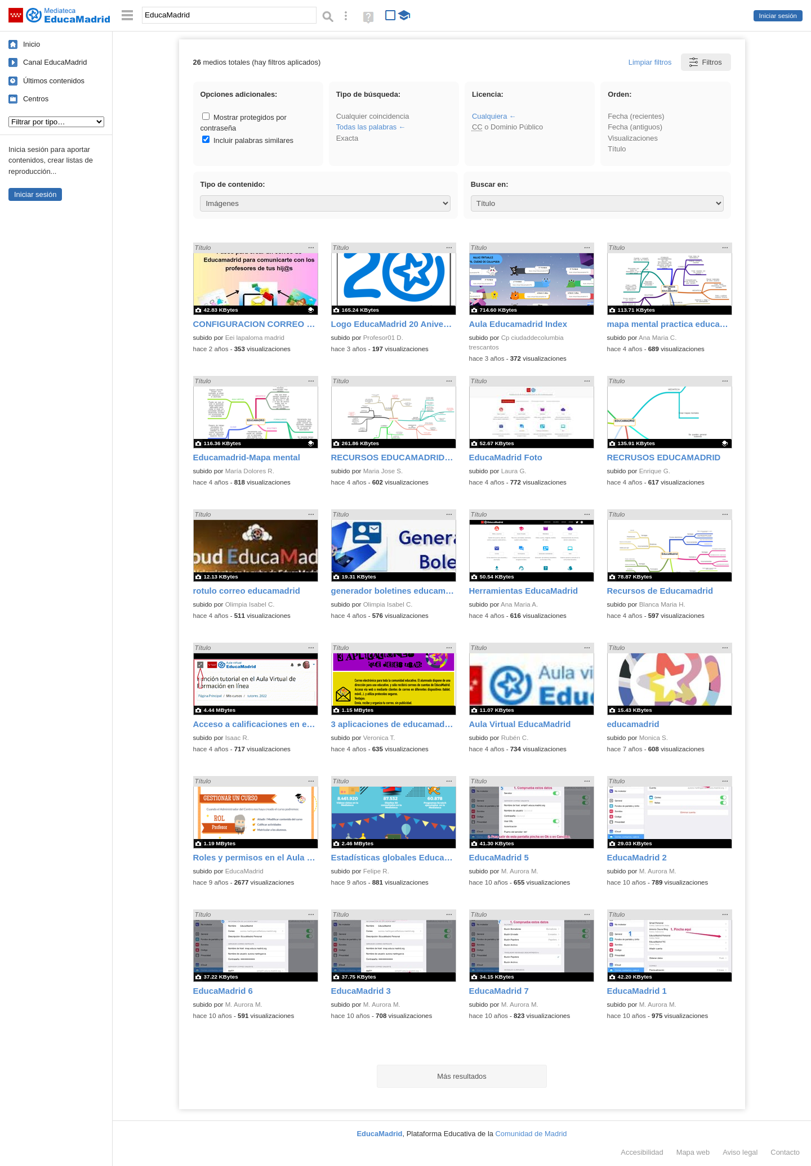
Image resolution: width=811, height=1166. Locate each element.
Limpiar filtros (650, 62)
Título (617, 149)
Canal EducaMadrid (55, 62)
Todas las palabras (366, 127)
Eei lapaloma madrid (254, 337)
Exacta (347, 138)
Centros (35, 99)
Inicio (31, 44)
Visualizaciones (633, 138)
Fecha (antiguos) (635, 127)
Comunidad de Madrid (531, 1133)
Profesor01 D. (383, 337)
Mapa (693, 1152)
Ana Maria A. (519, 604)
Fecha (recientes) (636, 116)
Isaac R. (237, 737)
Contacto (785, 1152)
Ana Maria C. (657, 337)
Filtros (705, 62)
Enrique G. (654, 471)
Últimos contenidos (53, 81)
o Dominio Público (507, 127)
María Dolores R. (249, 471)
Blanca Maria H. (662, 604)
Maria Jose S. (383, 471)
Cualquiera (489, 116)
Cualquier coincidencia (372, 116)
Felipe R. (376, 871)
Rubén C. (515, 737)
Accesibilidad (642, 1152)
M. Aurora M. (519, 871)
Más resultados (462, 1076)
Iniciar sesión (778, 15)
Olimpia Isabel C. (250, 604)
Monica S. (653, 737)
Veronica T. (379, 737)
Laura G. (514, 471)
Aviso (740, 1152)
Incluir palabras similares (247, 140)
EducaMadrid (244, 871)
